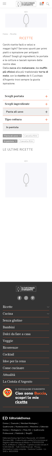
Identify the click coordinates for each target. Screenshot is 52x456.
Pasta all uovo (12, 135)
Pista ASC (27, 430)
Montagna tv (16, 430)
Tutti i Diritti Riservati (24, 447)
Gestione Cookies (35, 449)
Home (5, 34)
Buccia (40, 393)
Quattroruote (8, 426)
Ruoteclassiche (22, 426)
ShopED (29, 433)
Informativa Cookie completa (14, 449)
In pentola (10, 141)
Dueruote (15, 423)
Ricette (13, 34)
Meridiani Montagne (29, 423)
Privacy (37, 447)
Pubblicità (19, 433)
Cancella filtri (30, 135)
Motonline (34, 426)
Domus (6, 423)
